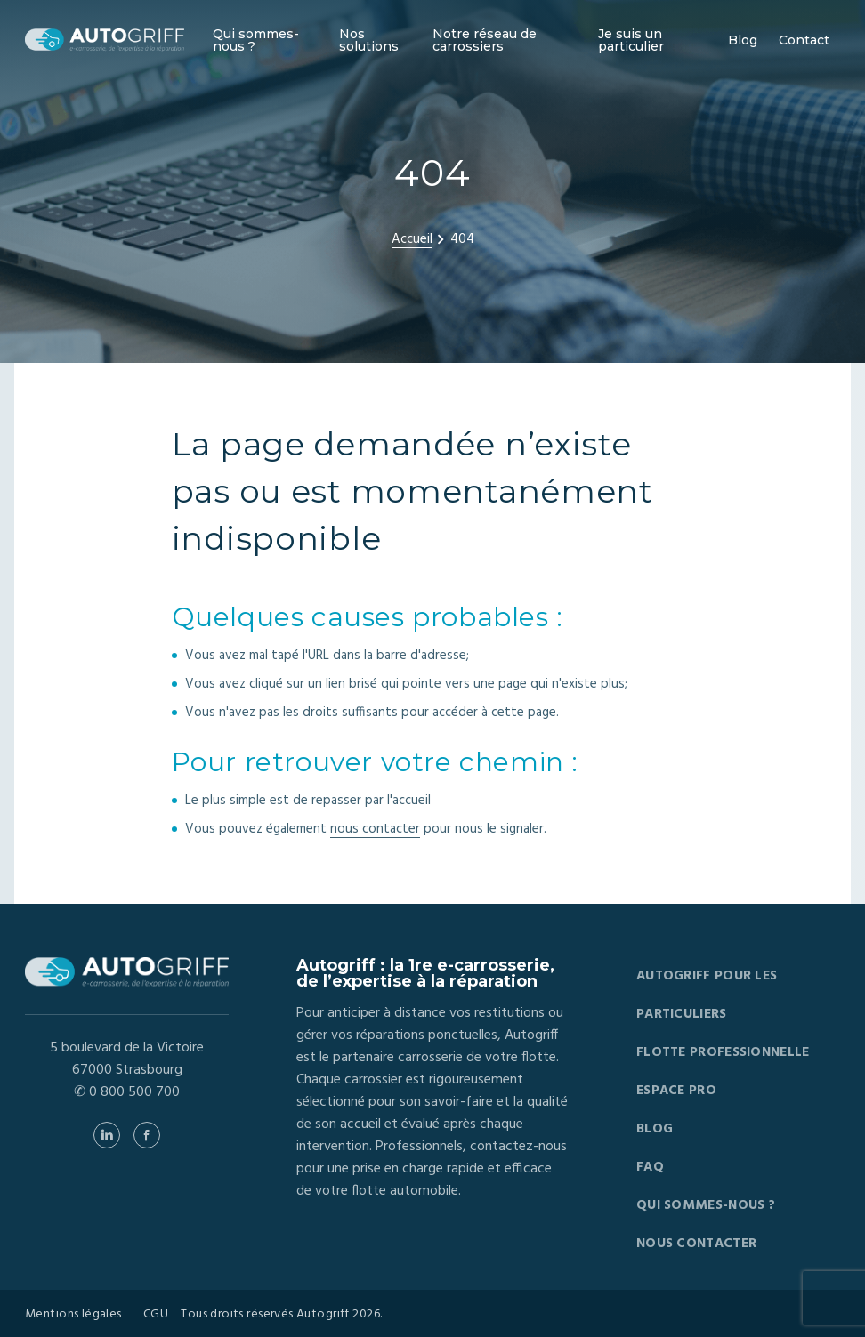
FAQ (650, 1167)
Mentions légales (73, 1315)
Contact (804, 40)
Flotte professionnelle (723, 1052)
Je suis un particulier (631, 40)
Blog (742, 40)
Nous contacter (696, 1243)
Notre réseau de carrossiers (484, 40)
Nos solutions (369, 40)
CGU (155, 1315)
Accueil (412, 239)
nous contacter (375, 829)
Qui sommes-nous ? (256, 40)
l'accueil (409, 800)
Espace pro (676, 1090)
